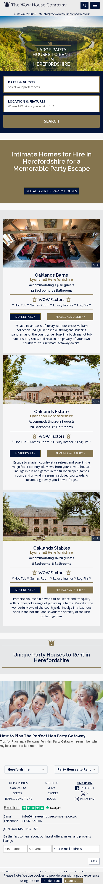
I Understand (52, 881)
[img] (51, 243)
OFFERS (17, 792)
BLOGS (51, 798)
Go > (94, 860)
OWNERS (52, 792)
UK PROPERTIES (18, 782)
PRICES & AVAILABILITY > (70, 316)
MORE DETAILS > (25, 316)
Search (51, 121)
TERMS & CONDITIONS (18, 798)
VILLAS (51, 787)
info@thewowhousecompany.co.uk (66, 14)
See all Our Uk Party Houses (51, 191)
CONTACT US (18, 787)
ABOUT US (51, 782)
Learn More (73, 881)
